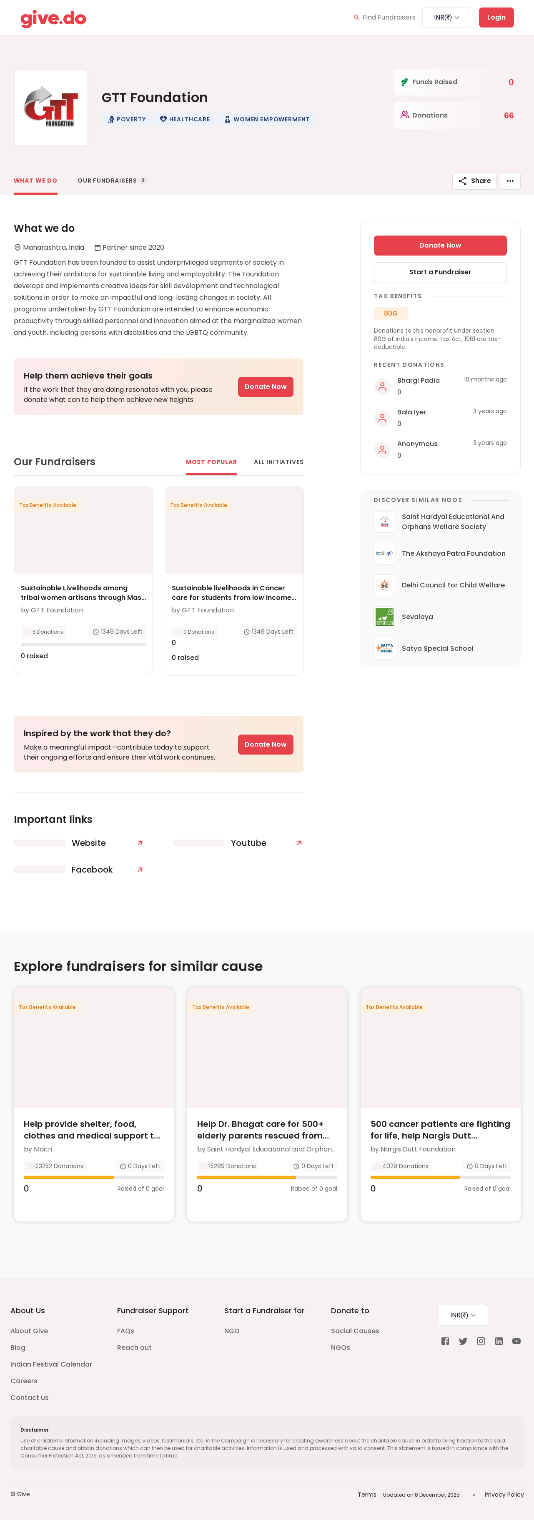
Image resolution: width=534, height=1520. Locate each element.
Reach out (134, 1347)
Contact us (29, 1397)
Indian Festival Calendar (51, 1364)
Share (474, 181)
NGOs (340, 1347)
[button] (126, 119)
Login (496, 17)
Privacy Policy (504, 1494)
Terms (367, 1494)
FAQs (125, 1331)
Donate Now (266, 386)
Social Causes (355, 1331)
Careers (24, 1381)
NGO (232, 1331)
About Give (29, 1331)
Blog (17, 1347)
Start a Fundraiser (440, 272)
